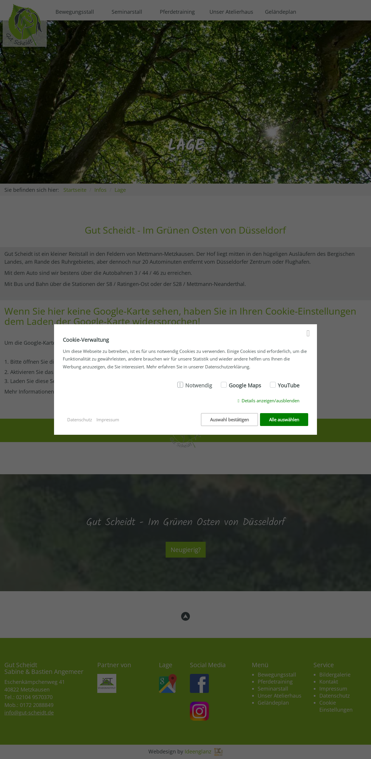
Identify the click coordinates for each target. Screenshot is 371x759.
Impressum (107, 419)
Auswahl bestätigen (229, 419)
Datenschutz (79, 419)
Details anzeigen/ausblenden (270, 400)
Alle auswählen (284, 419)
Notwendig (198, 385)
